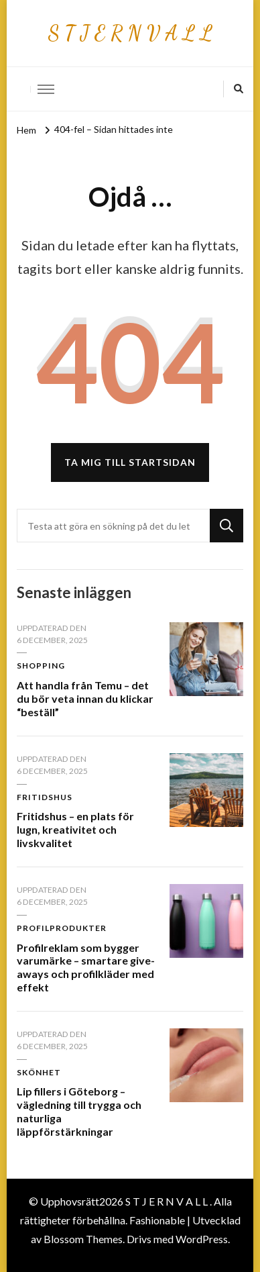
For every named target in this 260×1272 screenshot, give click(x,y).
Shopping (41, 666)
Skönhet (39, 1072)
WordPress (202, 1238)
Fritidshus (44, 797)
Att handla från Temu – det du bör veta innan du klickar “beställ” (85, 698)
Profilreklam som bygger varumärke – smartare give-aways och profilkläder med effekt (86, 967)
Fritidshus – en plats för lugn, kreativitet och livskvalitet (75, 829)
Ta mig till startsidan (130, 462)
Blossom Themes (83, 1238)
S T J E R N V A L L (130, 33)
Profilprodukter (62, 928)
